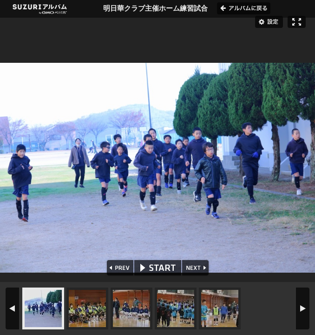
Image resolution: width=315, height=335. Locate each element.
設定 (269, 22)
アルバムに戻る (243, 8)
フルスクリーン (297, 22)
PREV (119, 267)
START (157, 267)
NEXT (196, 267)
